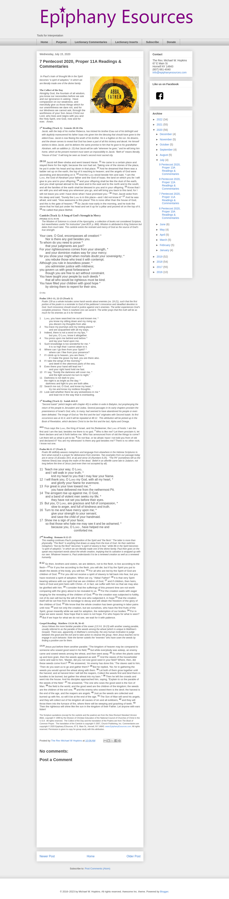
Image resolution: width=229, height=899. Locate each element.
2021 (160, 124)
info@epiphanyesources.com (170, 72)
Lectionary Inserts (126, 42)
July (162, 159)
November (166, 139)
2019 (160, 256)
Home (44, 42)
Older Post (133, 856)
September (166, 149)
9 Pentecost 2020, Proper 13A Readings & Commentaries (169, 169)
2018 (160, 261)
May (162, 229)
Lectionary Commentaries (91, 42)
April (163, 234)
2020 (160, 129)
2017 (160, 266)
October (165, 144)
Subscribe (152, 42)
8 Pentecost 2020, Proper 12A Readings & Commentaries (169, 184)
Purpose (61, 42)
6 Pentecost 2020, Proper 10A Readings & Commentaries (169, 213)
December (166, 134)
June (163, 224)
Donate (171, 42)
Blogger (164, 891)
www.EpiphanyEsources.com (118, 726)
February (165, 245)
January (165, 250)
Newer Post (47, 856)
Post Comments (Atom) (97, 868)
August (164, 154)
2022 (160, 119)
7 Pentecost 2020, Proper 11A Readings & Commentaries (169, 198)
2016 (160, 272)
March (164, 239)
